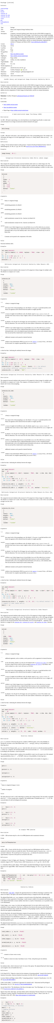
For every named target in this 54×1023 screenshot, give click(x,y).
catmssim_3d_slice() (28, 622)
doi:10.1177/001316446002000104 (23, 984)
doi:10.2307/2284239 (43, 975)
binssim (2, 11)
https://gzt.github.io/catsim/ (17, 54)
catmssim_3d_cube (5, 15)
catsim (2, 18)
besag (2, 10)
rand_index (11, 892)
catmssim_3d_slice (5, 16)
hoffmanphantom (5, 22)
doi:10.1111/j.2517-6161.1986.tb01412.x (36, 146)
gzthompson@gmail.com (23, 95)
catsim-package (4, 8)
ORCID (32, 95)
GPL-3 (12, 44)
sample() (34, 341)
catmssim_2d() (18, 622)
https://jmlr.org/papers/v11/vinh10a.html (25, 995)
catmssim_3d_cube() (42, 622)
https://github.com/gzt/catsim (11, 104)
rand (2, 23)
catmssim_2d (4, 13)
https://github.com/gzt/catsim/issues (19, 55)
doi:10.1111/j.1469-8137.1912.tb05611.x (14, 989)
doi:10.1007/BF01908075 (9, 979)
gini (1, 20)
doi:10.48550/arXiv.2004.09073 (39, 42)
